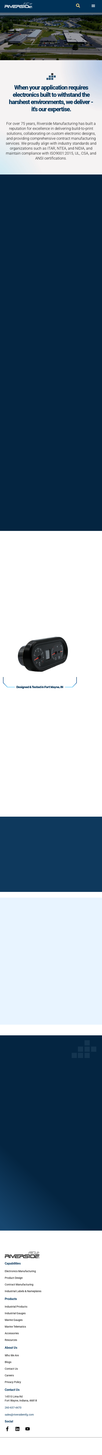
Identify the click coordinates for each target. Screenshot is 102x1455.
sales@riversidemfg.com (19, 1414)
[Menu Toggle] (93, 6)
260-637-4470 (13, 1407)
